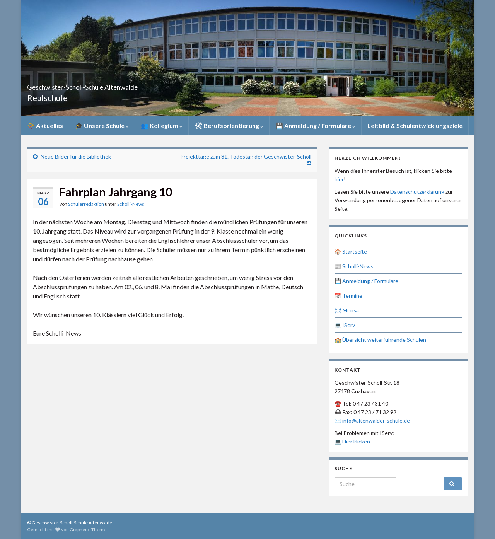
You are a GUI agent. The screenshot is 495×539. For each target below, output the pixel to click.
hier (339, 179)
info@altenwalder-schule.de (376, 420)
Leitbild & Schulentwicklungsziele (415, 125)
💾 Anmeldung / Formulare (315, 125)
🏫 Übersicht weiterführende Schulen (380, 339)
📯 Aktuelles (45, 125)
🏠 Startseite (351, 251)
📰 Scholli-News (354, 266)
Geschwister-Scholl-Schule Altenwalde (124, 84)
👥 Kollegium (162, 125)
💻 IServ (345, 325)
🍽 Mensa (347, 310)
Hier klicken (356, 441)
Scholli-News (130, 204)
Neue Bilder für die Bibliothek (76, 156)
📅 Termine (348, 295)
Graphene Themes (89, 529)
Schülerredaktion (86, 204)
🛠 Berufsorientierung (229, 125)
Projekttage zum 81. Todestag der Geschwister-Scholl (245, 156)
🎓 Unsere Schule (102, 125)
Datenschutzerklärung (417, 191)
